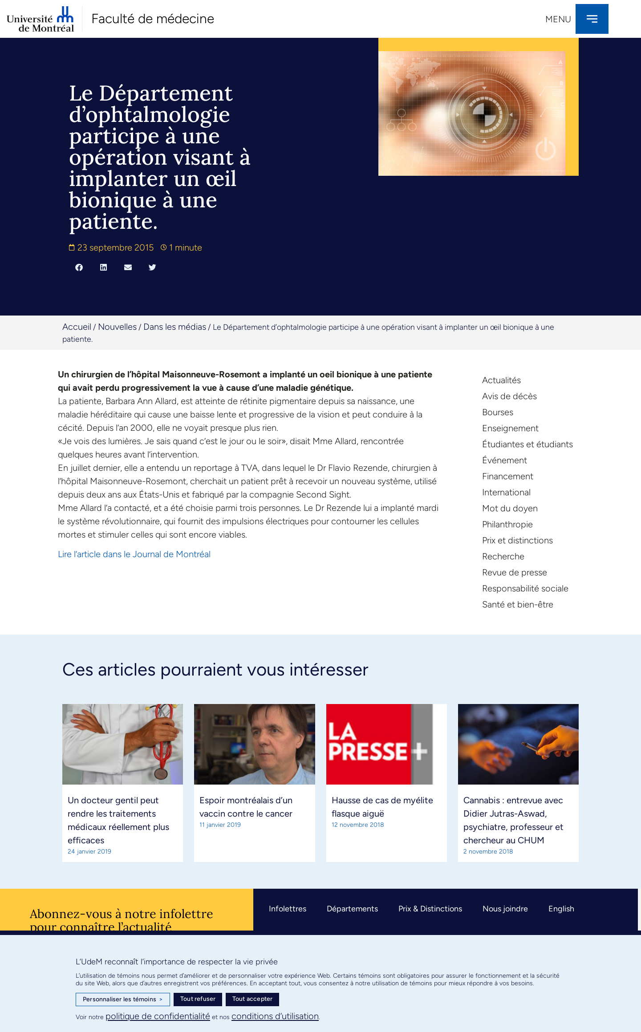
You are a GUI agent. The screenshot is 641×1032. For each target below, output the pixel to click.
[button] (79, 267)
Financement (507, 476)
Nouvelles (117, 326)
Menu (558, 19)
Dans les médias (174, 326)
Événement (504, 460)
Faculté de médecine (152, 18)
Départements (352, 909)
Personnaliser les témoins (123, 1000)
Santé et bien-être (517, 604)
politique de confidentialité (157, 1016)
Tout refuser (197, 999)
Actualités (501, 380)
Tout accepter (252, 999)
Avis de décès (509, 396)
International (506, 492)
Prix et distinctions (517, 540)
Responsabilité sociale (525, 588)
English (561, 909)
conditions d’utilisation (275, 1016)
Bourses (497, 412)
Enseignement (510, 428)
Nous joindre (505, 909)
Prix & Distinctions (430, 909)
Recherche (503, 556)
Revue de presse (514, 572)
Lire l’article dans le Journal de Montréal (134, 554)
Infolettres (287, 909)
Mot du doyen (510, 508)
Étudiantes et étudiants (527, 444)
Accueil (76, 326)
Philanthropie (507, 524)
